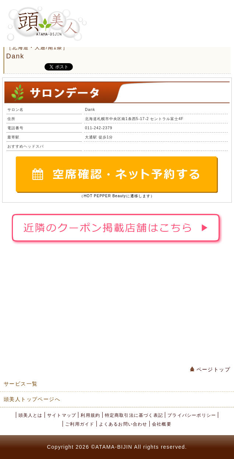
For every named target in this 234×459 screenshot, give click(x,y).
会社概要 (161, 424)
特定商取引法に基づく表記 (134, 415)
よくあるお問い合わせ (123, 424)
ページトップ (210, 369)
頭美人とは (30, 415)
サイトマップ (61, 415)
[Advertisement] (116, 307)
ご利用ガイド (79, 424)
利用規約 (90, 415)
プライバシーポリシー (191, 415)
